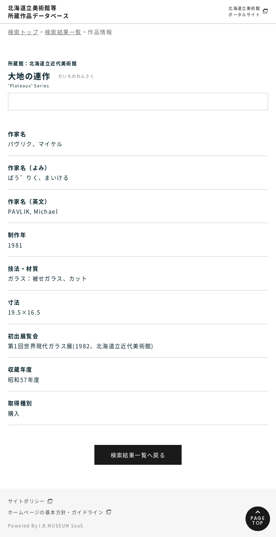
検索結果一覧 (63, 32)
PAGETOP (258, 520)
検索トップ (23, 32)
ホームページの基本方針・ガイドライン (56, 512)
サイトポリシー (26, 501)
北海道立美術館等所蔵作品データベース (38, 11)
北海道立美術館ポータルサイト (244, 11)
